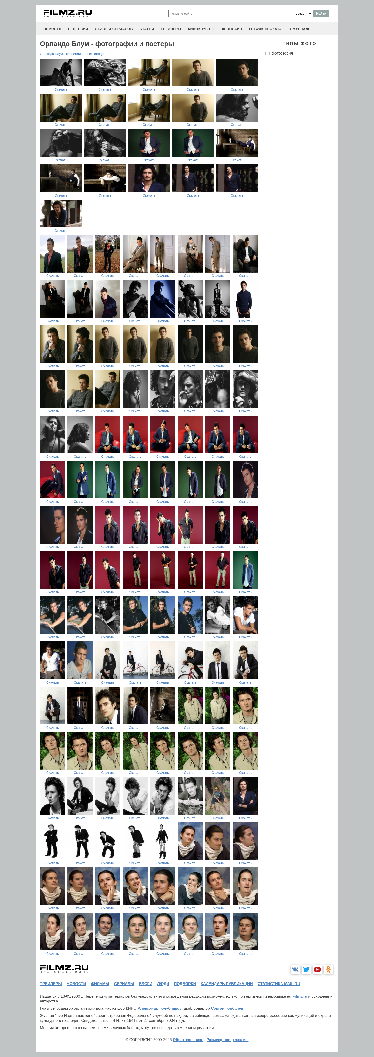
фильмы (100, 984)
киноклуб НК (201, 29)
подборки (185, 984)
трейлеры (171, 29)
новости (52, 29)
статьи (147, 29)
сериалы (124, 984)
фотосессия (282, 53)
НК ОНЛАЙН (231, 29)
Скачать (60, 89)
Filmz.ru (299, 996)
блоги (145, 984)
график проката (265, 29)
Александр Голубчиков (160, 1008)
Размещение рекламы (228, 1040)
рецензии (78, 29)
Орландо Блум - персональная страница (72, 54)
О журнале (299, 29)
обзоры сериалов (114, 29)
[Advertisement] (301, 140)
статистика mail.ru (279, 984)
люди (163, 984)
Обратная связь (188, 1040)
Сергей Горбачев (227, 1008)
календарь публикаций (227, 984)
